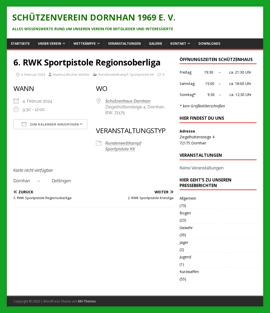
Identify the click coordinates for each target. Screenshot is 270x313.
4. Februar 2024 (33, 74)
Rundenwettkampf (113, 74)
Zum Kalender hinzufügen (50, 124)
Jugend (185, 256)
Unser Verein (49, 43)
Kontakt (178, 43)
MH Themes (87, 301)
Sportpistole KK (142, 74)
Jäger (184, 242)
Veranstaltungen (124, 43)
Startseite (20, 43)
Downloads (209, 43)
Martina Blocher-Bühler (71, 74)
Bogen (185, 212)
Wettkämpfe (85, 43)
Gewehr (186, 227)
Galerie (155, 43)
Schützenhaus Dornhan (127, 101)
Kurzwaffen (189, 271)
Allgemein (188, 198)
